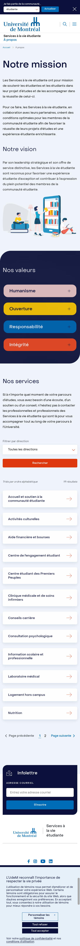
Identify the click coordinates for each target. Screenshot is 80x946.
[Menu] (73, 24)
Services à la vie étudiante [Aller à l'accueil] (22, 36)
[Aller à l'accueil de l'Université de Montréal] (22, 24)
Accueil (6, 47)
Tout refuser (40, 924)
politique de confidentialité (36, 938)
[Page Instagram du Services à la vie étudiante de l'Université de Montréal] (35, 863)
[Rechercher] (63, 24)
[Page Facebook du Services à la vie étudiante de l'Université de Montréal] (29, 863)
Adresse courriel (20, 784)
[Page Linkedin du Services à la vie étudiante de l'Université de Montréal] (51, 863)
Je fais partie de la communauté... (22, 3)
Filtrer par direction (16, 441)
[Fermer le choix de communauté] (71, 9)
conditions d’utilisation (20, 941)
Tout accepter (40, 931)
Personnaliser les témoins (41, 916)
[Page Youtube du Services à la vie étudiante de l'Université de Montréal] (43, 863)
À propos (19, 47)
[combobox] (22, 9)
